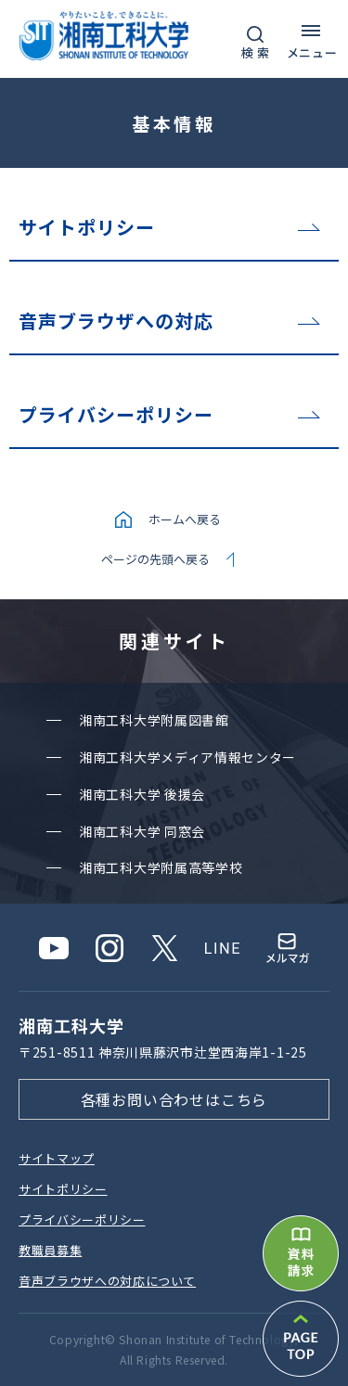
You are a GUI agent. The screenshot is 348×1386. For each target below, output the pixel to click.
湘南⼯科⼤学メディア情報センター (187, 757)
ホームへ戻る (184, 519)
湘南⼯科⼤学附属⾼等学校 (160, 867)
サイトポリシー (87, 226)
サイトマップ (57, 1158)
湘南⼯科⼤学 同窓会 (142, 831)
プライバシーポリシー (116, 414)
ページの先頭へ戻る (155, 559)
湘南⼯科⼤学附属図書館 (154, 720)
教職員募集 (50, 1250)
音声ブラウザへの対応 (116, 320)
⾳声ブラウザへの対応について (107, 1281)
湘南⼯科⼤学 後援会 (142, 794)
